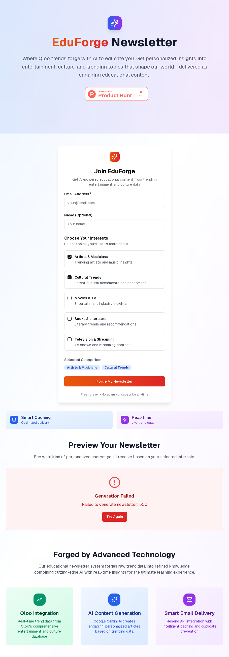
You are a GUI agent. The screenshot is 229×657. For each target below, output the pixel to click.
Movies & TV (85, 298)
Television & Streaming (95, 339)
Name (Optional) (78, 215)
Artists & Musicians (91, 257)
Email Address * (78, 194)
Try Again (114, 517)
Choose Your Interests (86, 238)
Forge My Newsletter (114, 381)
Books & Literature (91, 319)
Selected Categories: (82, 360)
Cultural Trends (88, 277)
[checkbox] (70, 257)
